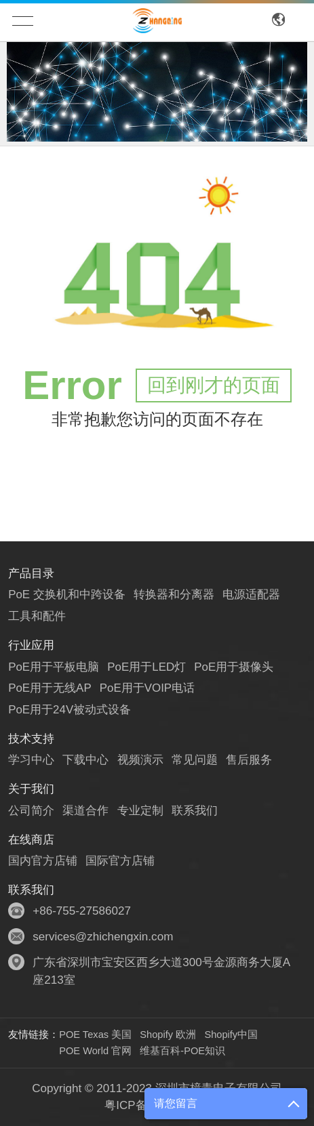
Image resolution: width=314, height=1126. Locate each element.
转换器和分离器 (174, 594)
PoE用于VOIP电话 (147, 688)
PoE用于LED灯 (147, 667)
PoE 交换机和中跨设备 (66, 594)
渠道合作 (85, 810)
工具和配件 (37, 616)
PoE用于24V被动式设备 (70, 709)
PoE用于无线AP (50, 688)
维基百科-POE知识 (182, 1050)
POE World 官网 (95, 1050)
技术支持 (31, 738)
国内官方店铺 (42, 860)
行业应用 (31, 645)
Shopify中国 (231, 1034)
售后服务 (249, 759)
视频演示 (140, 759)
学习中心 (31, 759)
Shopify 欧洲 (168, 1034)
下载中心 (85, 759)
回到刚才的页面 (213, 385)
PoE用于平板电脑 (53, 667)
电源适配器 (252, 594)
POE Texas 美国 (95, 1034)
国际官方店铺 (120, 860)
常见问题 (195, 759)
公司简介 (31, 810)
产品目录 (31, 573)
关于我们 (31, 789)
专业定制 (140, 810)
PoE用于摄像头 (234, 667)
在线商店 (31, 839)
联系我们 (195, 810)
